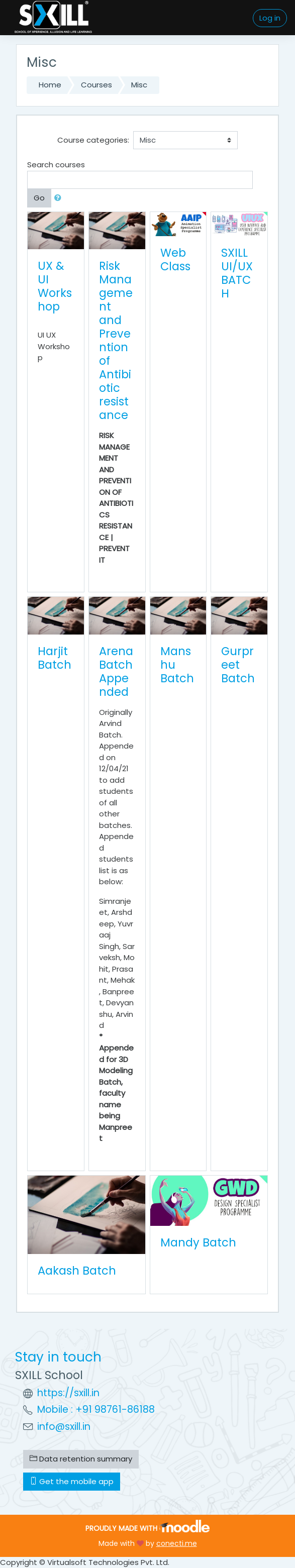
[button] (59, 198)
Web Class (175, 259)
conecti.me (176, 1543)
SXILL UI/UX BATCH (237, 273)
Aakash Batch (77, 1271)
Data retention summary (81, 1458)
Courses (96, 84)
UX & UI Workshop (55, 286)
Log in (269, 18)
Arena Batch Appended (116, 671)
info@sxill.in (63, 1426)
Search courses (56, 164)
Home (50, 84)
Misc (139, 84)
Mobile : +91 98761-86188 (96, 1409)
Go (39, 197)
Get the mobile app (72, 1481)
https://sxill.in (68, 1393)
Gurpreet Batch (238, 664)
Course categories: (93, 140)
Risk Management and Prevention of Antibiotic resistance (116, 340)
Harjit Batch (54, 658)
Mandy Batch (198, 1242)
